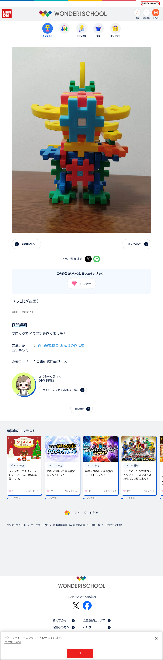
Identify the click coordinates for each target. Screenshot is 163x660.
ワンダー (80, 283)
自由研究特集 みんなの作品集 (61, 345)
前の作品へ (28, 244)
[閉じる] (156, 639)
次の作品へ (135, 244)
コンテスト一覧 (39, 525)
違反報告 (79, 409)
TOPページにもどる (85, 512)
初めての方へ (61, 620)
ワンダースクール (16, 525)
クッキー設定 (12, 642)
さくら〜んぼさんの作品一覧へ (61, 390)
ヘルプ (87, 627)
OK (80, 654)
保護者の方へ (61, 627)
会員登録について (94, 620)
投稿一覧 (95, 525)
